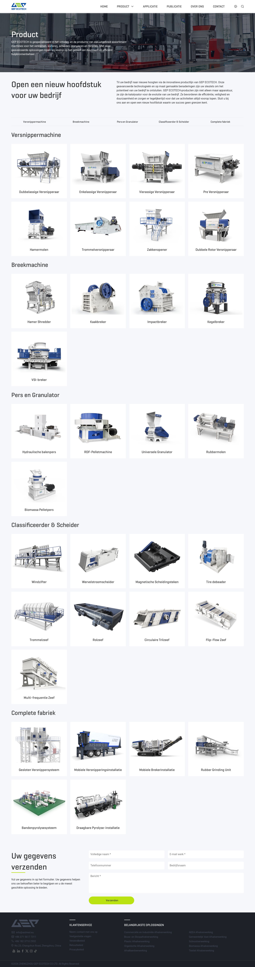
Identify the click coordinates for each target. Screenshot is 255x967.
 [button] (242, 6)
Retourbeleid (76, 945)
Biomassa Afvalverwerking (203, 946)
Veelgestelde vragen (80, 936)
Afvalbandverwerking (135, 950)
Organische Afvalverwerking (139, 946)
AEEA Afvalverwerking (201, 932)
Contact (219, 6)
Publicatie (174, 6)
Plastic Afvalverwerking (136, 941)
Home (104, 6)
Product (123, 6)
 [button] (235, 6)
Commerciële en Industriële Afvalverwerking (148, 932)
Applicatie (150, 6)
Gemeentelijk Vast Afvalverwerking (208, 936)
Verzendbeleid (77, 940)
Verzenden (112, 900)
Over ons (197, 6)
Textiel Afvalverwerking (201, 950)
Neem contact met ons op (83, 932)
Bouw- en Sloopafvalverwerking (141, 936)
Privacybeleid (76, 949)
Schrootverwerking (199, 941)
